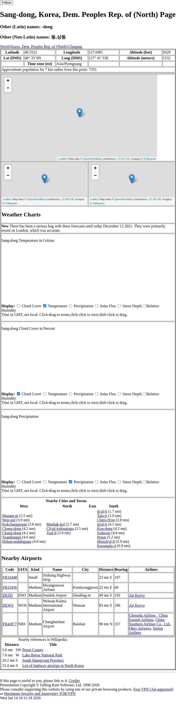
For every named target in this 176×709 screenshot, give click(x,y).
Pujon (101, 537)
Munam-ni (10, 516)
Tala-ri (102, 516)
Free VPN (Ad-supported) (153, 689)
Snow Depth (132, 306)
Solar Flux (108, 306)
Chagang (75, 46)
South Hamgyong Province (42, 660)
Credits (74, 681)
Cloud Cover (31, 306)
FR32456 (10, 587)
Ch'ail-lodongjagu (60, 529)
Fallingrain (150, 158)
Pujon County (32, 650)
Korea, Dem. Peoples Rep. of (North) (38, 46)
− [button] (8, 88)
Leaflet (63, 158)
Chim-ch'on (106, 520)
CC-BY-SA (123, 158)
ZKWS (8, 605)
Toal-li (52, 533)
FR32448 (10, 577)
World (5, 46)
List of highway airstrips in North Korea (53, 666)
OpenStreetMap (92, 158)
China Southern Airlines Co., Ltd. (149, 622)
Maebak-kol (56, 524)
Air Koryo (137, 595)
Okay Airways (140, 628)
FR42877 (10, 624)
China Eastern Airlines (148, 617)
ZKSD (8, 595)
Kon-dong (105, 529)
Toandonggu (11, 537)
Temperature (57, 306)
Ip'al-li (102, 511)
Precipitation (83, 306)
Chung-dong (11, 529)
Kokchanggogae (14, 524)
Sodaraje (103, 533)
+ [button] (8, 81)
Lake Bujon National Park (42, 655)
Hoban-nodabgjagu (16, 541)
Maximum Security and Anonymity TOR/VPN (39, 694)
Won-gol (9, 520)
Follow (6, 2)
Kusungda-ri (106, 546)
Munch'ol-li (106, 541)
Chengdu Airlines (143, 615)
